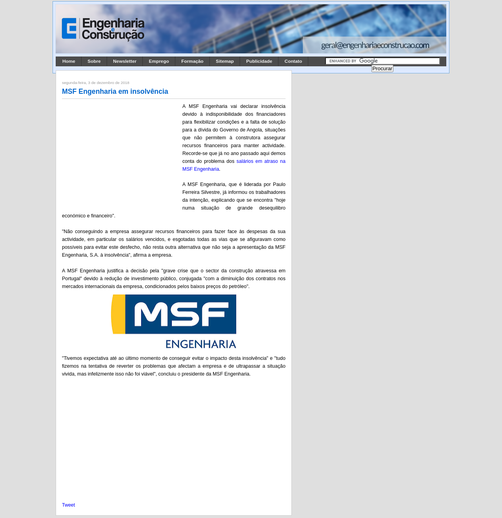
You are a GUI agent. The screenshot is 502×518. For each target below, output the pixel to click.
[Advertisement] (121, 154)
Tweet (68, 505)
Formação (192, 61)
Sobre (94, 61)
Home (68, 61)
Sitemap (225, 61)
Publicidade (259, 61)
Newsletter (124, 61)
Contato (293, 61)
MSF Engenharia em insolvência (115, 91)
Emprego (159, 61)
